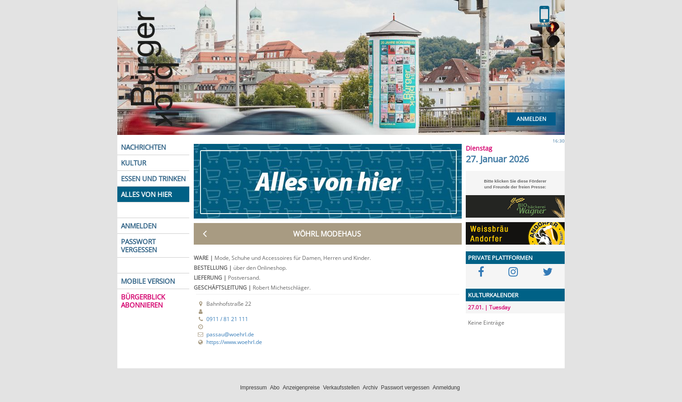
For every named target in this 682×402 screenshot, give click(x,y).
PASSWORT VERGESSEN (139, 245)
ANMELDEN (138, 225)
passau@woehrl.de (230, 334)
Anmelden (531, 119)
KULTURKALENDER (493, 295)
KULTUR (133, 162)
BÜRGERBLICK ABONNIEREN (143, 300)
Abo (274, 387)
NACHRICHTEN (143, 147)
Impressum (253, 387)
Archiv (370, 387)
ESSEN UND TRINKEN (153, 178)
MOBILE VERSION (148, 281)
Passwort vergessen (405, 387)
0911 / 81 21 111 (227, 319)
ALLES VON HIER (146, 194)
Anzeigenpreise (301, 387)
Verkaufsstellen (341, 387)
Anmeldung (446, 387)
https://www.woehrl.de (234, 342)
